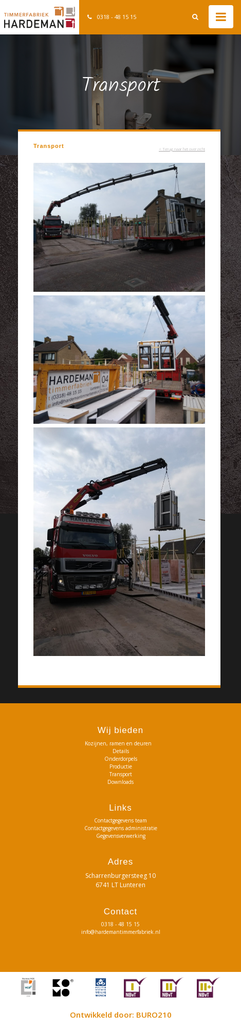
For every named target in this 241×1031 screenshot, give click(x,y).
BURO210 (154, 1014)
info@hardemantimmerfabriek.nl (120, 931)
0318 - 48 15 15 (116, 17)
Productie (120, 766)
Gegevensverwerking (120, 835)
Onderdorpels (120, 758)
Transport (120, 774)
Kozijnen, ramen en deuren (120, 743)
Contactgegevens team (120, 820)
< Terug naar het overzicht (182, 149)
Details (121, 751)
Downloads (120, 781)
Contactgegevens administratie (120, 828)
